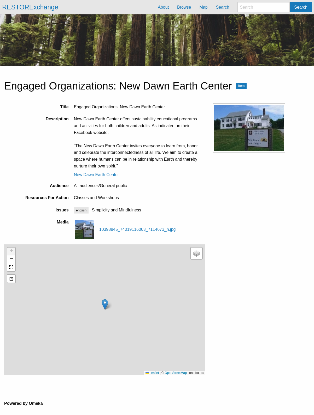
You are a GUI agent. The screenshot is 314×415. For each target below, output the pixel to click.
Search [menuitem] (222, 7)
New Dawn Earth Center (96, 174)
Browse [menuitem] (184, 7)
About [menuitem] (163, 7)
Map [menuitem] (203, 7)
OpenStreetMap (176, 373)
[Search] (263, 7)
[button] (105, 304)
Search (300, 7)
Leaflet (152, 373)
